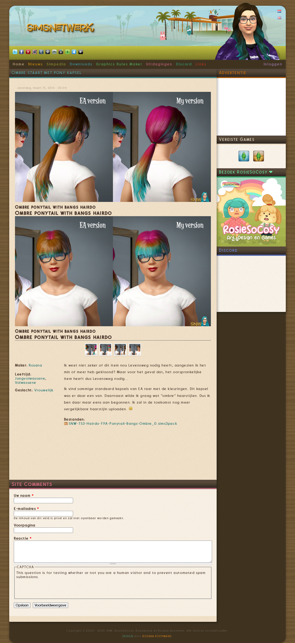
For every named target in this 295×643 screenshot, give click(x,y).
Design (128, 636)
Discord (184, 64)
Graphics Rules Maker (119, 64)
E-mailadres (26, 509)
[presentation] (51, 588)
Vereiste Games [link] (237, 139)
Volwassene (25, 383)
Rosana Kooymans (156, 636)
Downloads (81, 64)
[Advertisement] (113, 466)
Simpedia (56, 64)
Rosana (35, 365)
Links (201, 64)
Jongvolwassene (30, 378)
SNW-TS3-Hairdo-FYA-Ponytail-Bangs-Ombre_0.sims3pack (123, 424)
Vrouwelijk (44, 390)
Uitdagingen (159, 64)
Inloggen (273, 64)
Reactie (23, 538)
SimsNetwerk (61, 29)
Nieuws (35, 64)
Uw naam (24, 496)
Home (19, 64)
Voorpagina (24, 525)
